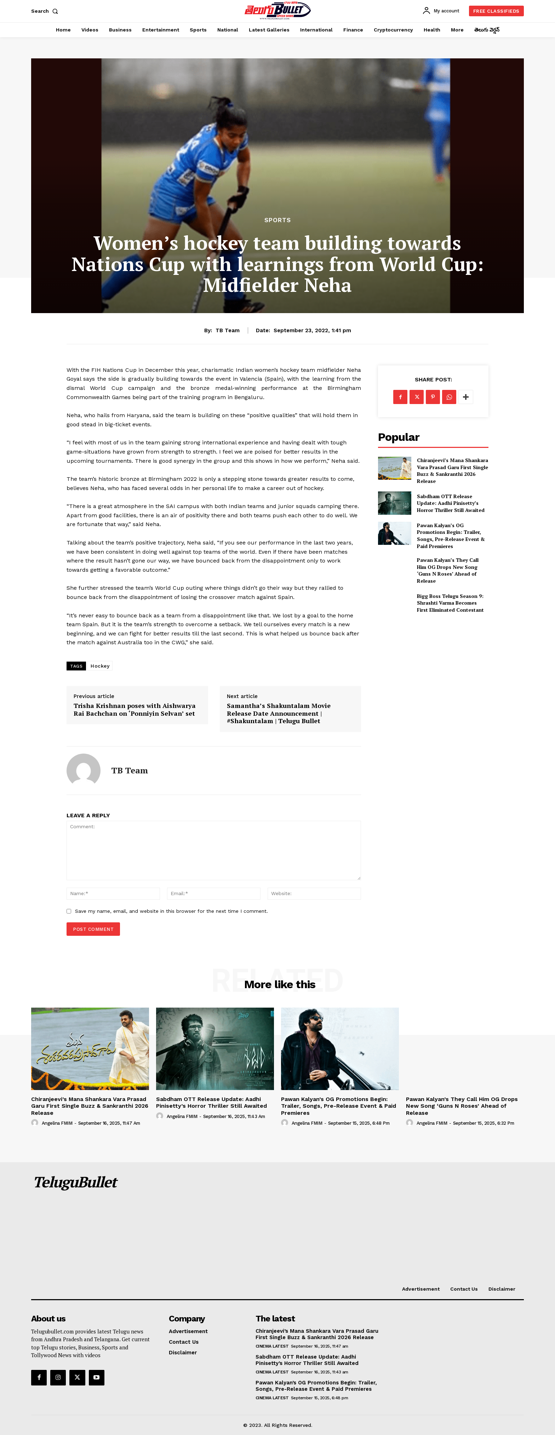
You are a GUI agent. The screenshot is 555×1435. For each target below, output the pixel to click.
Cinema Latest (272, 1346)
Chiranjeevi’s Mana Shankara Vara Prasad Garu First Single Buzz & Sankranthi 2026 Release (452, 470)
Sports (277, 220)
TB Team (228, 330)
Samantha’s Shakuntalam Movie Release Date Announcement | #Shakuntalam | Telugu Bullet (279, 713)
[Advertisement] (339, 1225)
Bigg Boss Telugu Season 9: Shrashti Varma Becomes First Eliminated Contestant (450, 603)
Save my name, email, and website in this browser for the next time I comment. (171, 911)
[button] (46, 11)
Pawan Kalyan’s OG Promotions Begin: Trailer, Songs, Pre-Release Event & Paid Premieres (451, 535)
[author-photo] (35, 1123)
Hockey (100, 666)
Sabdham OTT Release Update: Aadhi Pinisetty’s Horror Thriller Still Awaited (451, 503)
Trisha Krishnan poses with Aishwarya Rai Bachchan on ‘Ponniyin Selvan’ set (135, 709)
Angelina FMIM (57, 1123)
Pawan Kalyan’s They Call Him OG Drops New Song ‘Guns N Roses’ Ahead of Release (448, 570)
